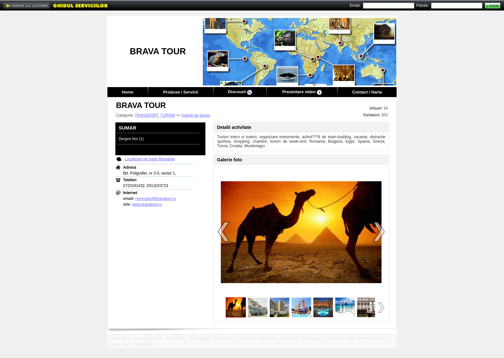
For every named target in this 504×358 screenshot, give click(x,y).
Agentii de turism (195, 115)
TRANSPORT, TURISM (155, 115)
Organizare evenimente (147, 338)
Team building (175, 338)
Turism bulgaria (199, 338)
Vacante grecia (377, 338)
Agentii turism (118, 338)
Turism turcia (332, 338)
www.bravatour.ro (147, 204)
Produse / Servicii (180, 92)
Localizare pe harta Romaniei (150, 159)
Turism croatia (222, 338)
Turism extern (245, 338)
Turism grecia (266, 338)
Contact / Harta (367, 92)
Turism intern (288, 338)
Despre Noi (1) (131, 139)
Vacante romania (120, 344)
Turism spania (311, 338)
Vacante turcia (145, 344)
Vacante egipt (354, 338)
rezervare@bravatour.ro (155, 198)
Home (127, 92)
